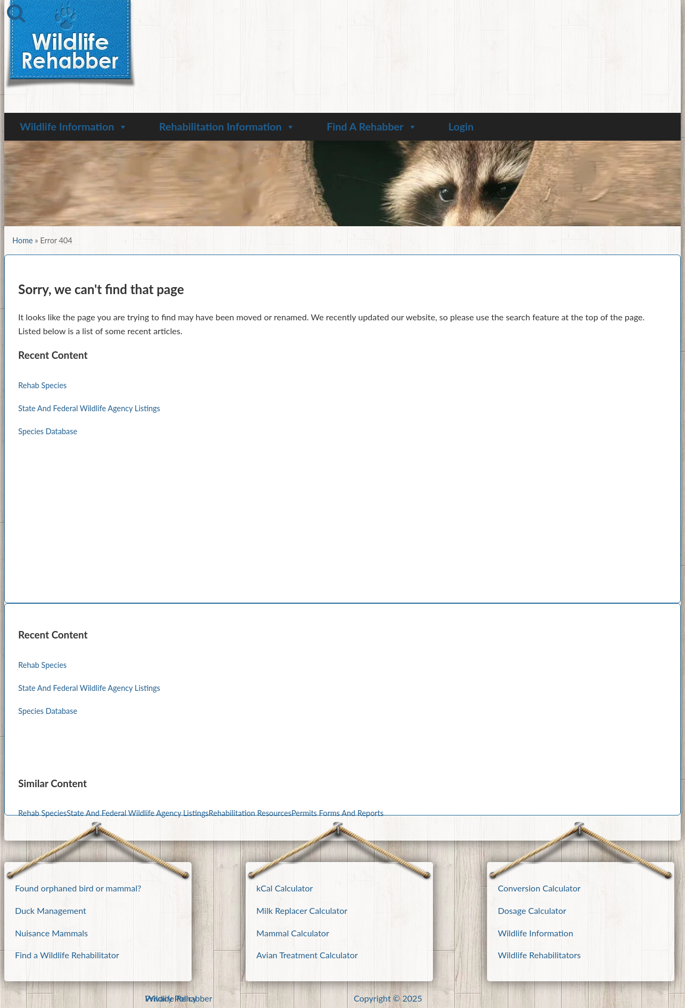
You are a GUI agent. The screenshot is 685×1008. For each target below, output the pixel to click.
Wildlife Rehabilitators (539, 955)
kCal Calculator (284, 888)
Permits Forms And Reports (338, 813)
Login (461, 126)
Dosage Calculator (532, 910)
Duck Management (50, 910)
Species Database (47, 431)
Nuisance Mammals (51, 933)
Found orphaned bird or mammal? (78, 888)
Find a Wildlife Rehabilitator (67, 955)
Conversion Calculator (539, 888)
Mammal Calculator (292, 933)
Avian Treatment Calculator (306, 955)
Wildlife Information (74, 126)
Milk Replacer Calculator (301, 910)
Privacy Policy (171, 998)
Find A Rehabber (371, 126)
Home (22, 240)
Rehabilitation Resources (250, 813)
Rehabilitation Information (227, 126)
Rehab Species (42, 385)
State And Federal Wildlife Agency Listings (89, 408)
